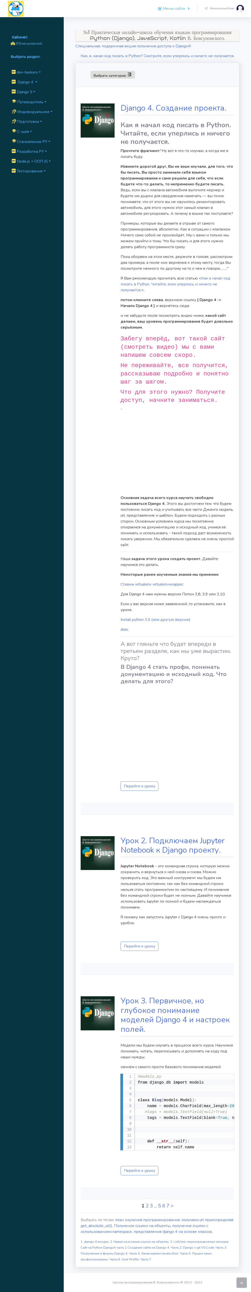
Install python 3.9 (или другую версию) (155, 619)
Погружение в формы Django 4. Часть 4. (111, 1253)
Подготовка (25, 121)
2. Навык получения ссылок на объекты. (140, 1242)
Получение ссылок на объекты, (143, 1225)
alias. (125, 629)
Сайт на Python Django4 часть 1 (104, 1247)
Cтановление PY (29, 141)
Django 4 (23, 82)
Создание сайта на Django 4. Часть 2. (155, 1247)
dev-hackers (25, 72)
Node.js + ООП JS (30, 161)
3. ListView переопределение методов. (199, 1242)
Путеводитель (27, 102)
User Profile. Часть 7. (137, 1259)
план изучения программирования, (148, 1220)
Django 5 (22, 92)
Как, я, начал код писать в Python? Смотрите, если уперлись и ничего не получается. (157, 56)
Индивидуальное (31, 112)
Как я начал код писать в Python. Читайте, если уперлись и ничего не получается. (175, 284)
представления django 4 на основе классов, (173, 1231)
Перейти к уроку (139, 786)
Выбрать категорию (112, 74)
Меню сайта (172, 9)
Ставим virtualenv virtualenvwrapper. (152, 584)
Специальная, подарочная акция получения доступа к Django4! (133, 46)
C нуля (20, 131)
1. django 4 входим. (95, 1242)
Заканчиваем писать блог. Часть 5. (166, 1253)
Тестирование (27, 171)
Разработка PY (28, 151)
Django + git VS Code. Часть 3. (205, 1247)
